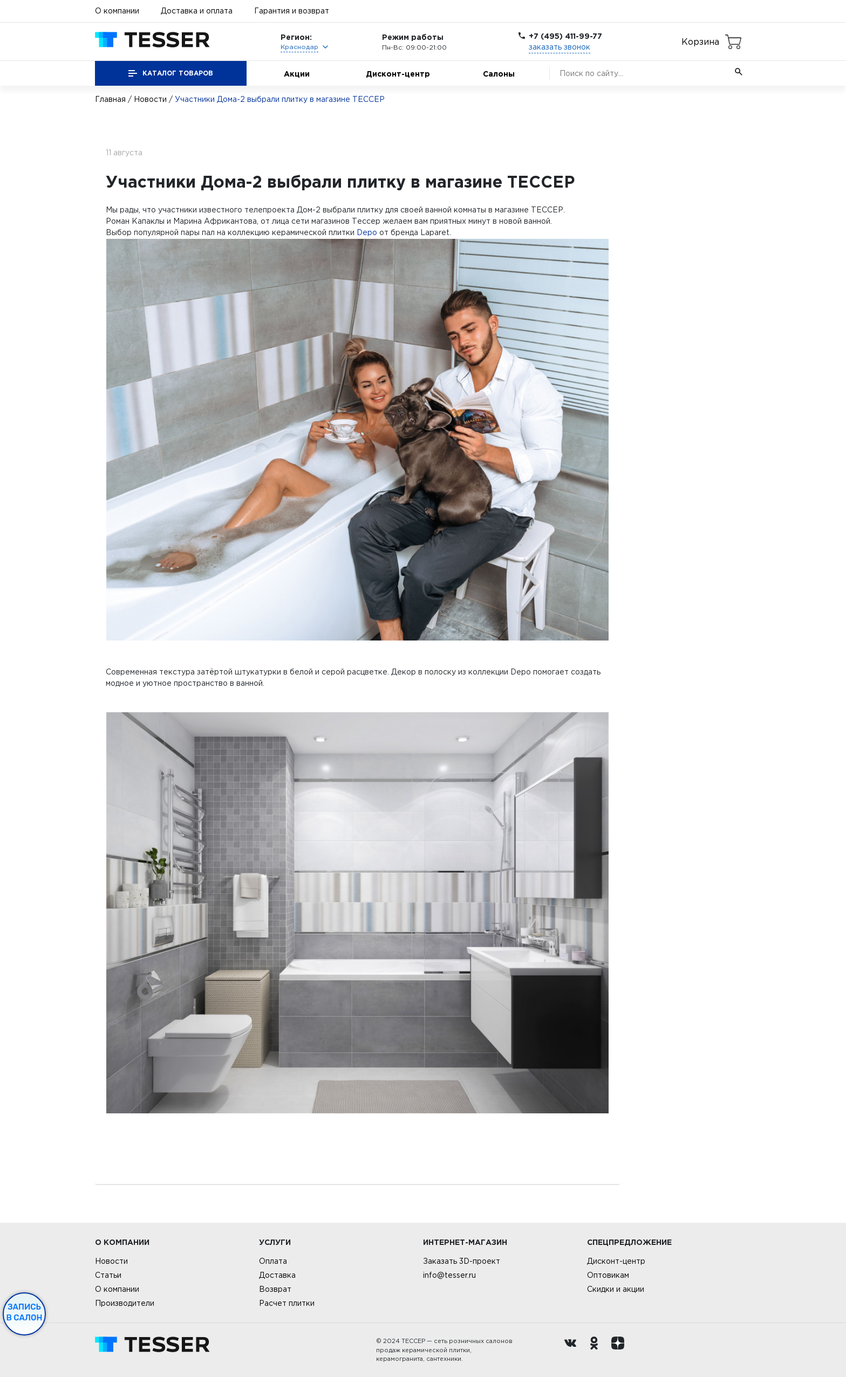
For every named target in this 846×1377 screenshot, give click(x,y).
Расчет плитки (287, 1303)
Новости (150, 99)
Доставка (277, 1275)
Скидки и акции (615, 1289)
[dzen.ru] (620, 1350)
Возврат (275, 1289)
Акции (297, 74)
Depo (367, 232)
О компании (117, 10)
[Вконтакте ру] (573, 1350)
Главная (110, 99)
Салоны (499, 74)
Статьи (108, 1275)
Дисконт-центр (398, 74)
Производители (124, 1303)
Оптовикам (608, 1275)
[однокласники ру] (597, 1350)
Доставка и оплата (197, 10)
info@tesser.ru (449, 1275)
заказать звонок (559, 47)
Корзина (700, 41)
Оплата (273, 1261)
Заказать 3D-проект (461, 1261)
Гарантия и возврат (291, 10)
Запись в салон (24, 1312)
